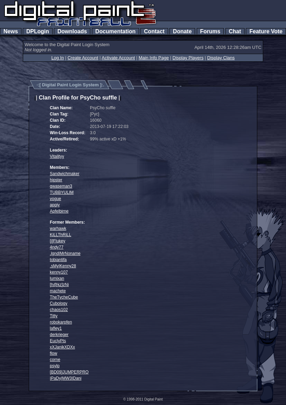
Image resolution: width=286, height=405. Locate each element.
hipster (56, 180)
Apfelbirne (59, 211)
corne (55, 359)
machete (58, 290)
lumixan (57, 278)
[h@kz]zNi (59, 284)
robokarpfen (61, 322)
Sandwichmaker (64, 173)
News (10, 31)
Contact (154, 31)
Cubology (58, 303)
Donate (182, 31)
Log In (57, 57)
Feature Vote (266, 31)
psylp (54, 365)
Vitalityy (57, 156)
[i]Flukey (57, 241)
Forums (210, 31)
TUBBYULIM (62, 192)
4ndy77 (56, 247)
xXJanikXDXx (62, 347)
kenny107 (59, 272)
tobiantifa (58, 259)
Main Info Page (154, 57)
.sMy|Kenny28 (63, 266)
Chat (235, 31)
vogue (55, 198)
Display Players (188, 57)
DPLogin (37, 31)
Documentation (115, 31)
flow (53, 353)
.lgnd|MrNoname (65, 253)
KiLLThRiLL (60, 234)
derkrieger (59, 334)
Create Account (82, 57)
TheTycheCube (64, 297)
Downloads (72, 31)
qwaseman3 (61, 186)
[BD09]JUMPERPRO (69, 372)
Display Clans (220, 57)
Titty (53, 315)
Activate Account (118, 57)
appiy (55, 205)
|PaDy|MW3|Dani (65, 378)
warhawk (58, 228)
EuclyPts (58, 340)
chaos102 (59, 309)
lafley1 (56, 328)
